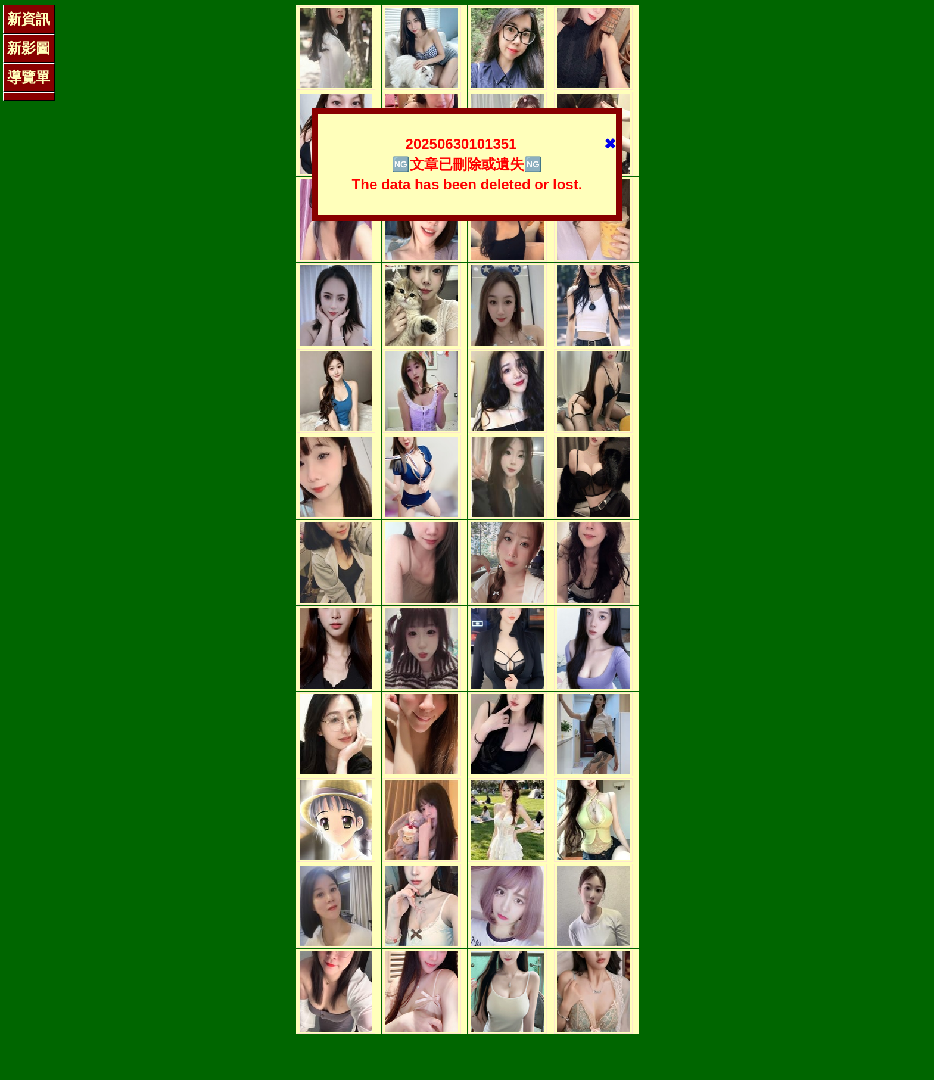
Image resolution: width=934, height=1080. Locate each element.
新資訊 (28, 19)
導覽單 (28, 77)
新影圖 (28, 48)
